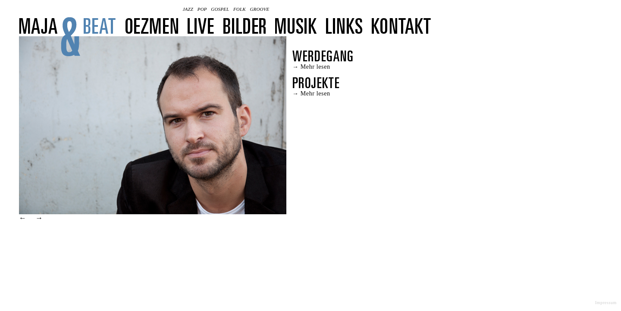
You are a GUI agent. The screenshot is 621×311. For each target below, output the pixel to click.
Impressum (606, 302)
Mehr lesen (315, 66)
